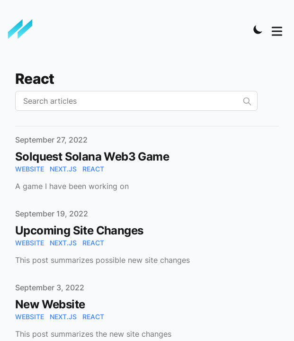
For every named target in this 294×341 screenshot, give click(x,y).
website (29, 169)
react (93, 169)
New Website (50, 304)
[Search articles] (136, 101)
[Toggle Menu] (277, 29)
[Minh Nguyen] (23, 29)
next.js (63, 169)
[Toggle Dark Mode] (258, 29)
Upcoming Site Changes (79, 230)
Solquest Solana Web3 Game (92, 156)
